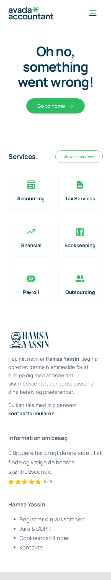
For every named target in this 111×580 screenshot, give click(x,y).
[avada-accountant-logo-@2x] (31, 9)
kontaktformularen (31, 413)
